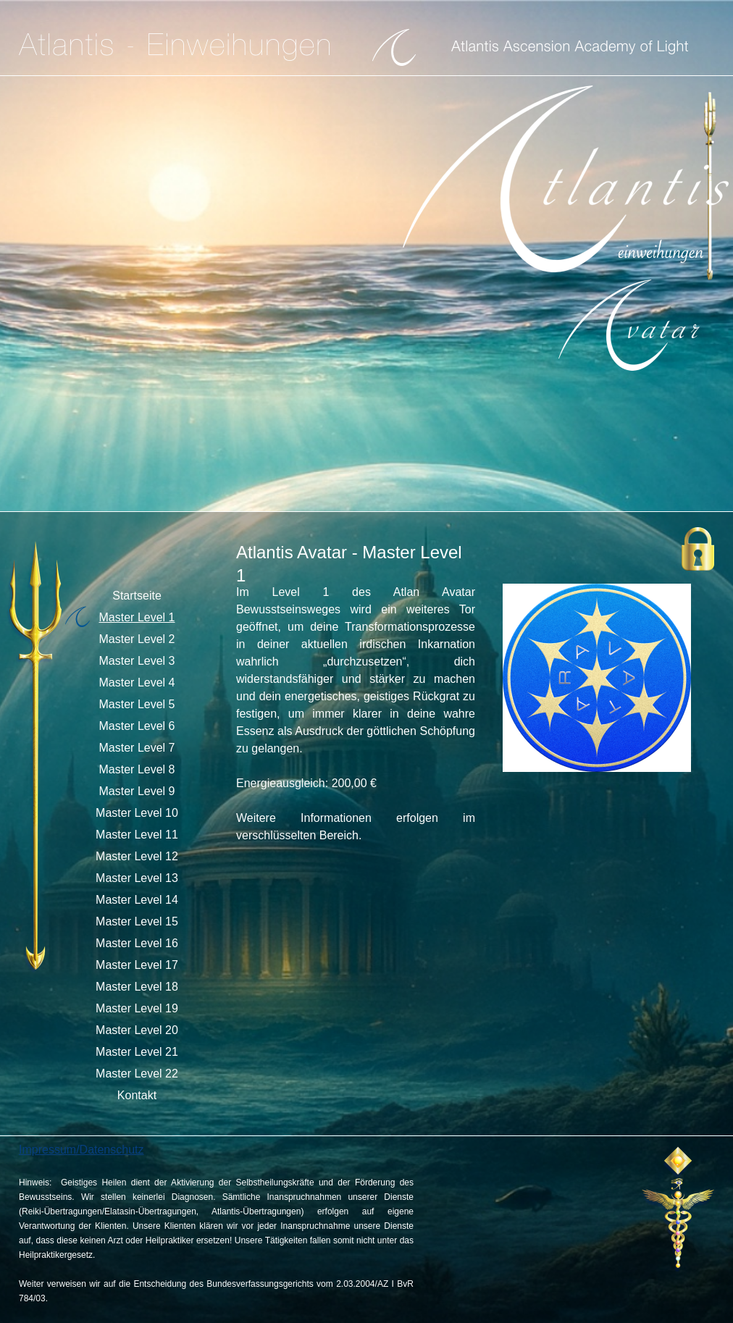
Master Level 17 (137, 965)
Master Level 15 (137, 921)
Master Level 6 (137, 726)
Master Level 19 (137, 1008)
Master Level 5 (137, 704)
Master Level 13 (137, 878)
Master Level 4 (137, 682)
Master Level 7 (137, 748)
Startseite (137, 595)
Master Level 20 (137, 1030)
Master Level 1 (137, 617)
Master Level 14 (137, 900)
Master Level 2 (137, 639)
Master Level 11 (137, 834)
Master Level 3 (137, 661)
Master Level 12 (137, 856)
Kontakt (136, 1095)
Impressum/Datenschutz (81, 1149)
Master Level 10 (137, 813)
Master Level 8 (137, 769)
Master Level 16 (137, 943)
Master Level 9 (137, 791)
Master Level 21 (137, 1052)
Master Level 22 (137, 1073)
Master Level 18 (137, 986)
